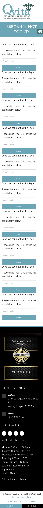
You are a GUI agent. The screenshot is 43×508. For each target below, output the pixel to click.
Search (18, 318)
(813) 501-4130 (16, 416)
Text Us (32, 506)
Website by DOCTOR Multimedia (21, 501)
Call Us (10, 506)
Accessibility (26, 497)
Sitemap (15, 497)
